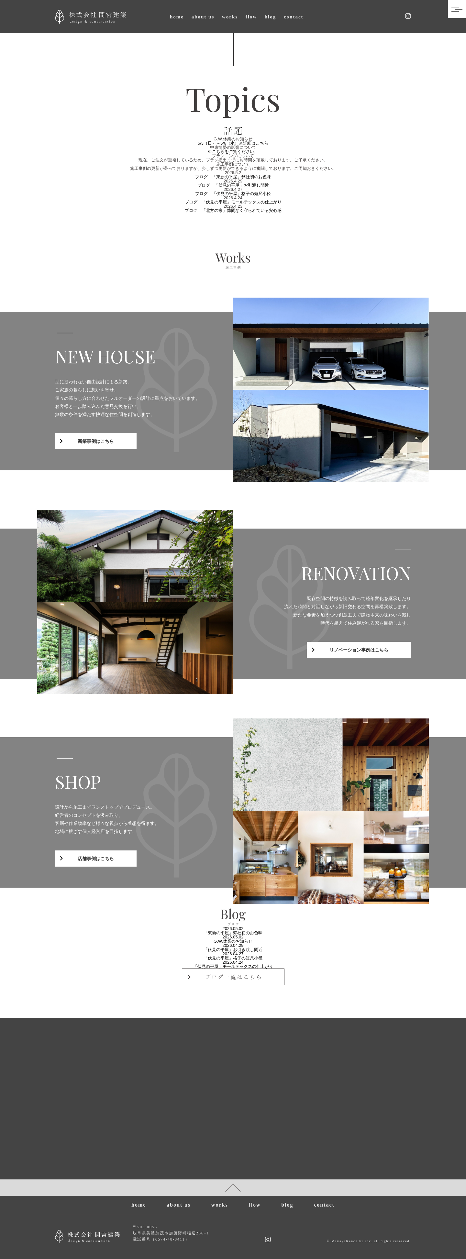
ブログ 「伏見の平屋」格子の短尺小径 (233, 193)
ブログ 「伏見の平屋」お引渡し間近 (233, 185)
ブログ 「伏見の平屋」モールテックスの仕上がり (233, 202)
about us (203, 16)
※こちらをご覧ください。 (233, 151)
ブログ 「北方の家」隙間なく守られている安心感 (233, 210)
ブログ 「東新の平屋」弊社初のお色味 (233, 176)
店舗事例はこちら (96, 858)
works (230, 16)
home (177, 16)
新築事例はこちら (96, 441)
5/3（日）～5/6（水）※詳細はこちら (233, 143)
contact (294, 16)
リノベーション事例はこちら (358, 649)
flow (251, 16)
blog (270, 16)
